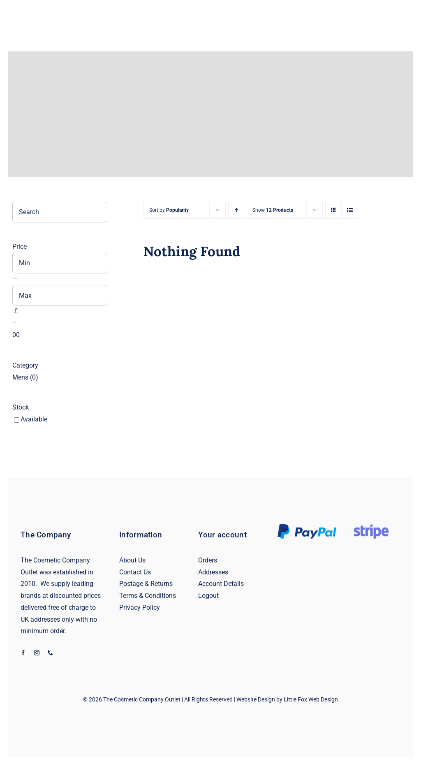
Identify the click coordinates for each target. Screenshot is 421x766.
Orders (207, 560)
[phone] (50, 652)
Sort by (169, 210)
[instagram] (36, 652)
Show (272, 210)
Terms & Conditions (147, 595)
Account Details (221, 584)
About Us (132, 560)
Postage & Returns (146, 584)
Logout (208, 595)
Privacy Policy (139, 607)
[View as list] (350, 210)
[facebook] (23, 652)
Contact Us (135, 572)
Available (34, 419)
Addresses (213, 572)
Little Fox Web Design (311, 699)
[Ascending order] (236, 210)
